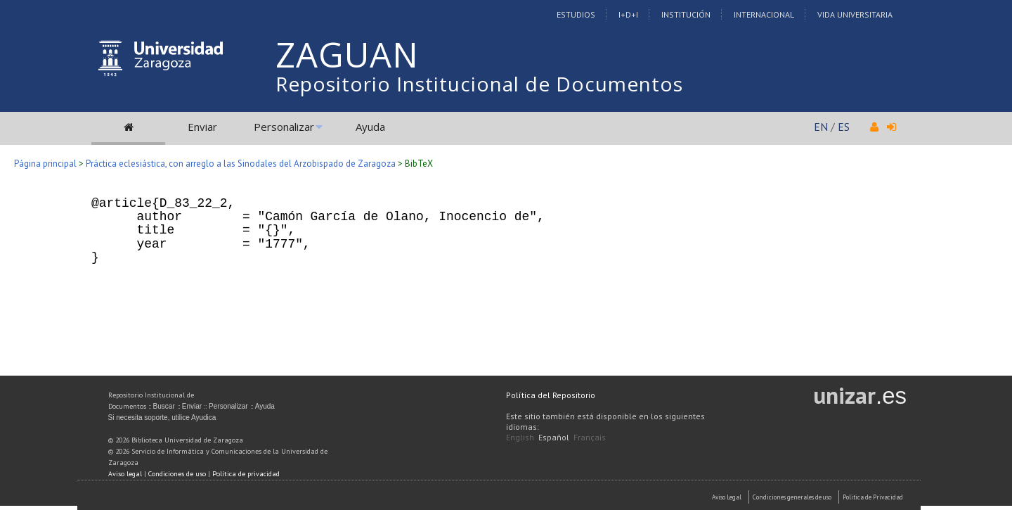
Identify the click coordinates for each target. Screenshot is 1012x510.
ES (844, 127)
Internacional (764, 14)
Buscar (164, 406)
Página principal (45, 164)
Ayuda (370, 127)
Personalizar (284, 127)
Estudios (576, 14)
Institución (686, 14)
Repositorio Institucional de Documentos (479, 83)
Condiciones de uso (177, 473)
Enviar (202, 127)
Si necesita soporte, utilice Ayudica (162, 417)
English (520, 437)
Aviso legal (125, 473)
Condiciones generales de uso (792, 497)
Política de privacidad (246, 473)
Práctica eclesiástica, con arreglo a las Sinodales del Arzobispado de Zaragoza (241, 164)
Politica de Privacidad (873, 497)
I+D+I (628, 14)
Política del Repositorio (550, 395)
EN (821, 127)
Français (589, 437)
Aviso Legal (726, 497)
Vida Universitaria (855, 14)
